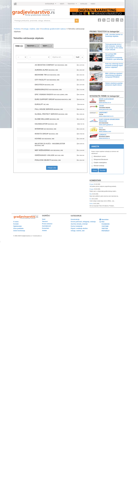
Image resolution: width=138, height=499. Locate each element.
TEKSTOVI (72, 4)
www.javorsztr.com (105, 109)
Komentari (95, 180)
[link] (39, 12)
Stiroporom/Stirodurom (101, 159)
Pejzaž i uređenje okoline (79, 228)
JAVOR (101, 106)
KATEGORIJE (51, 4)
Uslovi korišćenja (19, 231)
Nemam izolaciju (99, 165)
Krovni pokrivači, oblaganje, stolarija (83, 222)
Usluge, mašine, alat (31, 29)
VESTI (62, 4)
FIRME (19, 46)
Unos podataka (18, 228)
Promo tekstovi (47, 224)
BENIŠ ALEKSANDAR (106, 99)
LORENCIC (102, 135)
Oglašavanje (17, 226)
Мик (91, 194)
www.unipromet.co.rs (106, 116)
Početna (17, 29)
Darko (91, 203)
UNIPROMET (103, 112)
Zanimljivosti (46, 226)
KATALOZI (83, 4)
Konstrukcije (75, 219)
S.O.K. (101, 128)
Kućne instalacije (76, 226)
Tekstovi (45, 221)
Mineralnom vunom (100, 156)
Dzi (91, 198)
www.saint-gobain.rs (106, 125)
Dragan (92, 184)
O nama (15, 222)
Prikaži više (52, 168)
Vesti (43, 219)
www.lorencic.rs (104, 138)
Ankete (44, 230)
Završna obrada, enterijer (79, 224)
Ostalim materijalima (100, 162)
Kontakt (16, 224)
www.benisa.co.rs (105, 102)
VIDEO (93, 4)
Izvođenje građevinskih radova (54, 29)
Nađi (77, 57)
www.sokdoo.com (105, 131)
